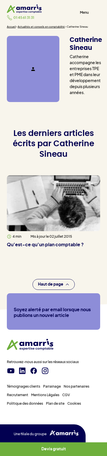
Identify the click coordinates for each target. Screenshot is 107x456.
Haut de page (53, 284)
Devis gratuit (53, 449)
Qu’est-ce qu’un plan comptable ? (45, 245)
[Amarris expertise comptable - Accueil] (24, 9)
